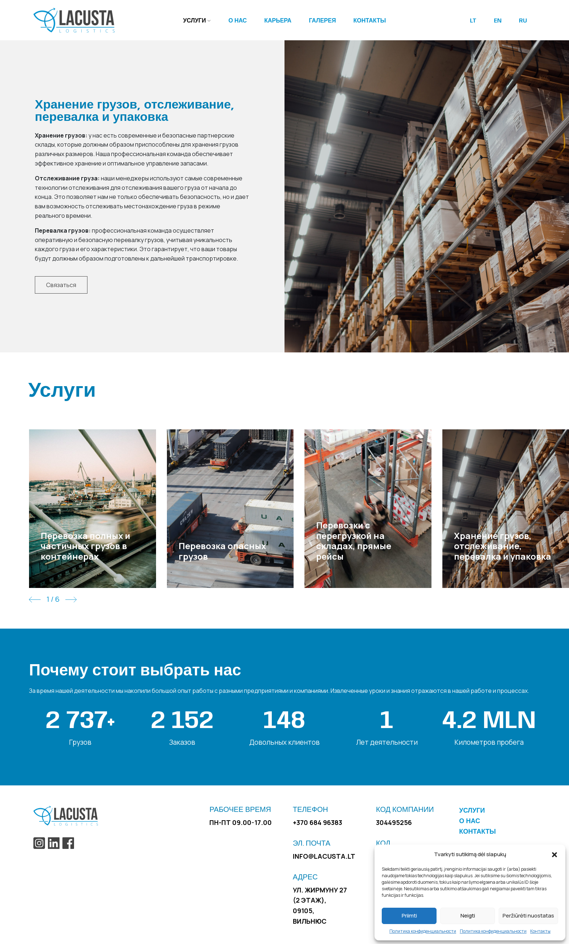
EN (498, 21)
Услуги (194, 21)
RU (523, 21)
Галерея (322, 21)
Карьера (277, 21)
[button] (554, 854)
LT (473, 21)
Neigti (467, 915)
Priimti (409, 915)
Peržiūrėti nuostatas (528, 915)
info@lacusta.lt (324, 856)
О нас (237, 21)
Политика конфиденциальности (422, 931)
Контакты (540, 931)
